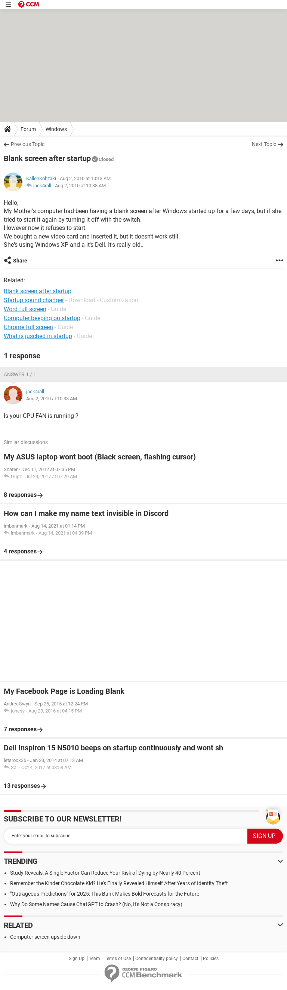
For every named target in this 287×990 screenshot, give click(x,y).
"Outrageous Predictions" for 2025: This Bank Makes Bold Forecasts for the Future (104, 894)
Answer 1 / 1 (20, 374)
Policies (211, 958)
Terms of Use (118, 958)
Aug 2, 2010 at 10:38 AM (80, 185)
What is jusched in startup (38, 336)
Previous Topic (27, 144)
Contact (190, 958)
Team (94, 958)
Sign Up (76, 958)
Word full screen (25, 309)
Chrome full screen (28, 327)
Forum (28, 129)
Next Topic (264, 144)
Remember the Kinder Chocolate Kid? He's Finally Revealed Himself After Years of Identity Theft (119, 883)
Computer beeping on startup (42, 318)
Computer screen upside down (45, 937)
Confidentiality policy (156, 958)
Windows (56, 129)
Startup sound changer (34, 300)
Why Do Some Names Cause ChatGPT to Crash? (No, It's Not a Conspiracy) (96, 904)
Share (20, 261)
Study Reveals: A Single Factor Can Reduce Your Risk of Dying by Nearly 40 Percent (105, 873)
